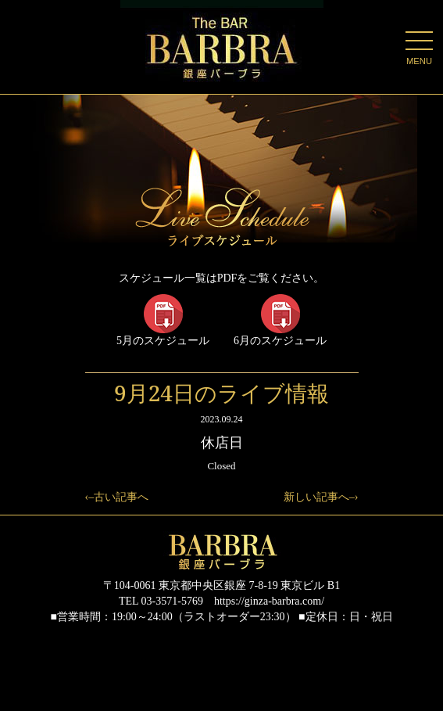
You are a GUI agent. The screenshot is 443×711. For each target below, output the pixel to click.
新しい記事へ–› (321, 497)
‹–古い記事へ (117, 497)
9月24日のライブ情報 (221, 393)
